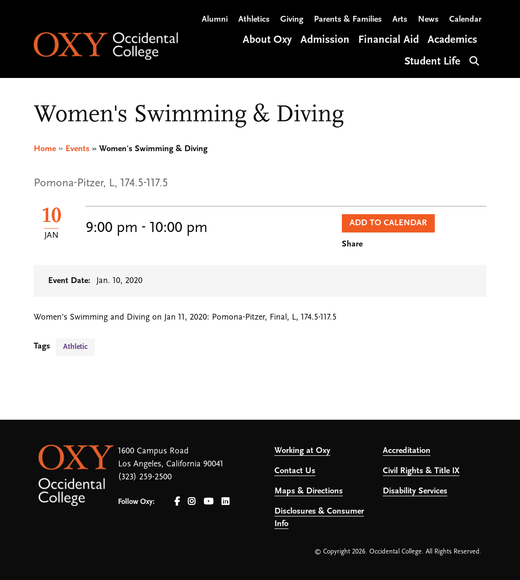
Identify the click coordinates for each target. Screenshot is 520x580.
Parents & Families (348, 19)
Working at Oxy (302, 450)
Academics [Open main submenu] (452, 40)
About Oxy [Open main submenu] (267, 40)
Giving (291, 19)
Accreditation (406, 450)
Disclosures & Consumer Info (319, 517)
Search (473, 60)
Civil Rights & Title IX (421, 471)
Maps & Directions (308, 491)
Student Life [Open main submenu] (432, 61)
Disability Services (415, 491)
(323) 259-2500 (145, 477)
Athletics (254, 19)
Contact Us (294, 471)
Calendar (465, 19)
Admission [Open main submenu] (325, 40)
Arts (399, 19)
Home (45, 149)
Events (77, 149)
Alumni (215, 19)
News (428, 19)
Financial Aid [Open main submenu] (388, 40)
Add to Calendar (388, 223)
